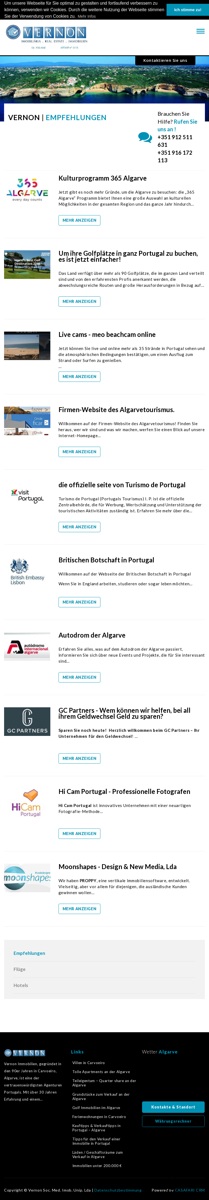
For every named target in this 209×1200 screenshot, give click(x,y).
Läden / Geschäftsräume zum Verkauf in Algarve (97, 1154)
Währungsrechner (173, 1121)
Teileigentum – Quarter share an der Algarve (104, 1083)
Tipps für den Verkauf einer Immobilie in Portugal (96, 1141)
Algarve (168, 1052)
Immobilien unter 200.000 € (97, 1166)
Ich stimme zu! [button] (187, 10)
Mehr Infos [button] (87, 16)
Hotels (21, 985)
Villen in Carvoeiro (88, 1063)
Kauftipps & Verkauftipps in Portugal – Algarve (96, 1127)
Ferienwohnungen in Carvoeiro (99, 1116)
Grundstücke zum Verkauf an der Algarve (101, 1096)
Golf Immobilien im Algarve (96, 1107)
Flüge (20, 969)
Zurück (172, 1185)
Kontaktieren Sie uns (165, 60)
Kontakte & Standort (173, 1107)
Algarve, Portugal (173, 1079)
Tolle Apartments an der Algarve (101, 1072)
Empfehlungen (29, 953)
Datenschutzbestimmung (118, 1190)
